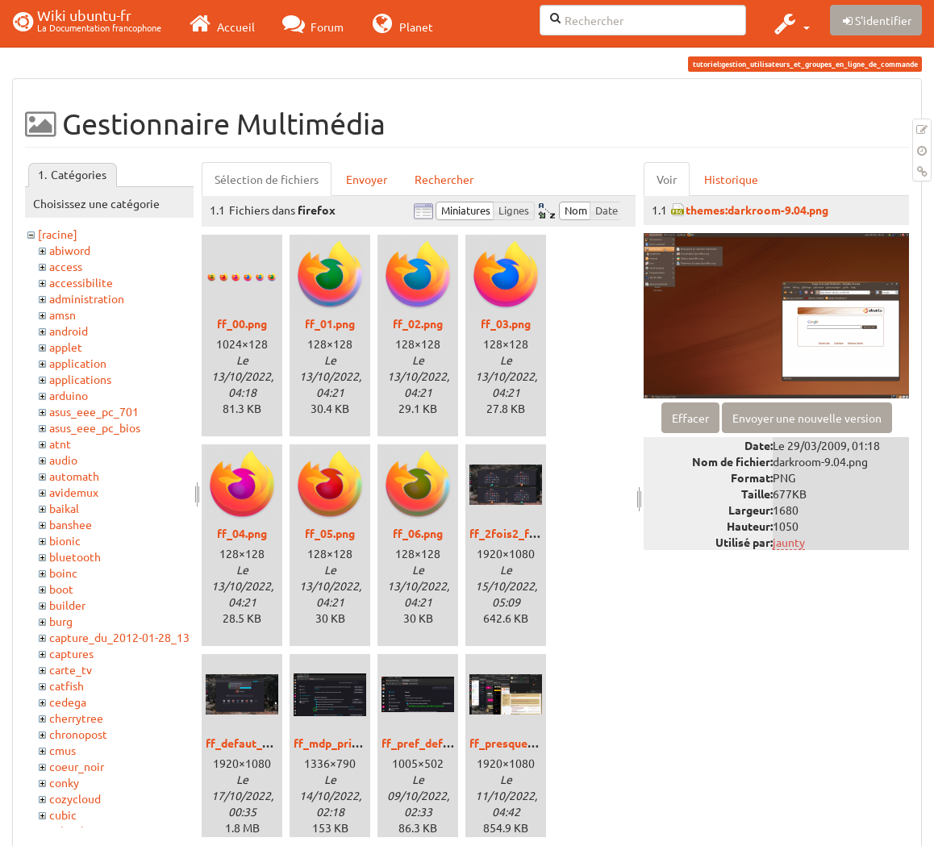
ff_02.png (418, 323)
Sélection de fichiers (267, 179)
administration (86, 298)
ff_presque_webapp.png (532, 743)
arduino (68, 395)
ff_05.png (330, 533)
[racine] (57, 234)
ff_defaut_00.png (251, 743)
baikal (64, 508)
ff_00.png (242, 323)
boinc (63, 572)
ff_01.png (330, 323)
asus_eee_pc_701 (94, 411)
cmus (62, 750)
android (68, 330)
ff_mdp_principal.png (349, 743)
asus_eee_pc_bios (94, 427)
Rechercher (444, 179)
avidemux (73, 492)
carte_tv (70, 669)
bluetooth (75, 556)
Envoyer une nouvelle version (807, 417)
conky (64, 782)
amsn (62, 314)
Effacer (690, 417)
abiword (69, 250)
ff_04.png (242, 533)
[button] (790, 23)
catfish (66, 685)
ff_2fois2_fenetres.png (530, 533)
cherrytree (76, 718)
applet (65, 347)
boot (61, 588)
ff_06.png (418, 533)
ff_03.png (506, 323)
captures (71, 653)
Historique (731, 179)
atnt (60, 443)
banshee (70, 524)
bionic (65, 540)
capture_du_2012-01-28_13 (119, 637)
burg (61, 621)
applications (80, 379)
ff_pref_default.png (434, 743)
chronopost (78, 734)
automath (74, 476)
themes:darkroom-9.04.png (757, 209)
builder (67, 605)
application (77, 363)
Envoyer (366, 179)
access (65, 266)
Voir (667, 179)
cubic (63, 814)
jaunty (789, 542)
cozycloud (75, 798)
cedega (67, 701)
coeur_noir (76, 766)
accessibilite (81, 282)
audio (63, 459)
